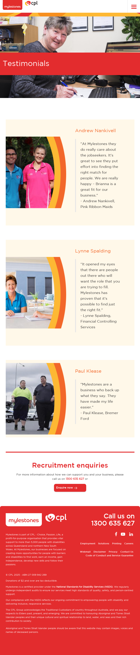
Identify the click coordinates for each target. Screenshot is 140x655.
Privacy (113, 552)
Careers (128, 544)
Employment (87, 544)
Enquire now (64, 488)
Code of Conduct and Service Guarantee (109, 556)
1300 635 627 (75, 479)
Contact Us (126, 552)
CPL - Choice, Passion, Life (45, 535)
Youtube (123, 534)
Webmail (85, 552)
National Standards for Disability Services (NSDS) (84, 587)
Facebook (115, 534)
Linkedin (131, 534)
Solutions (103, 544)
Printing (116, 544)
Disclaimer (100, 552)
